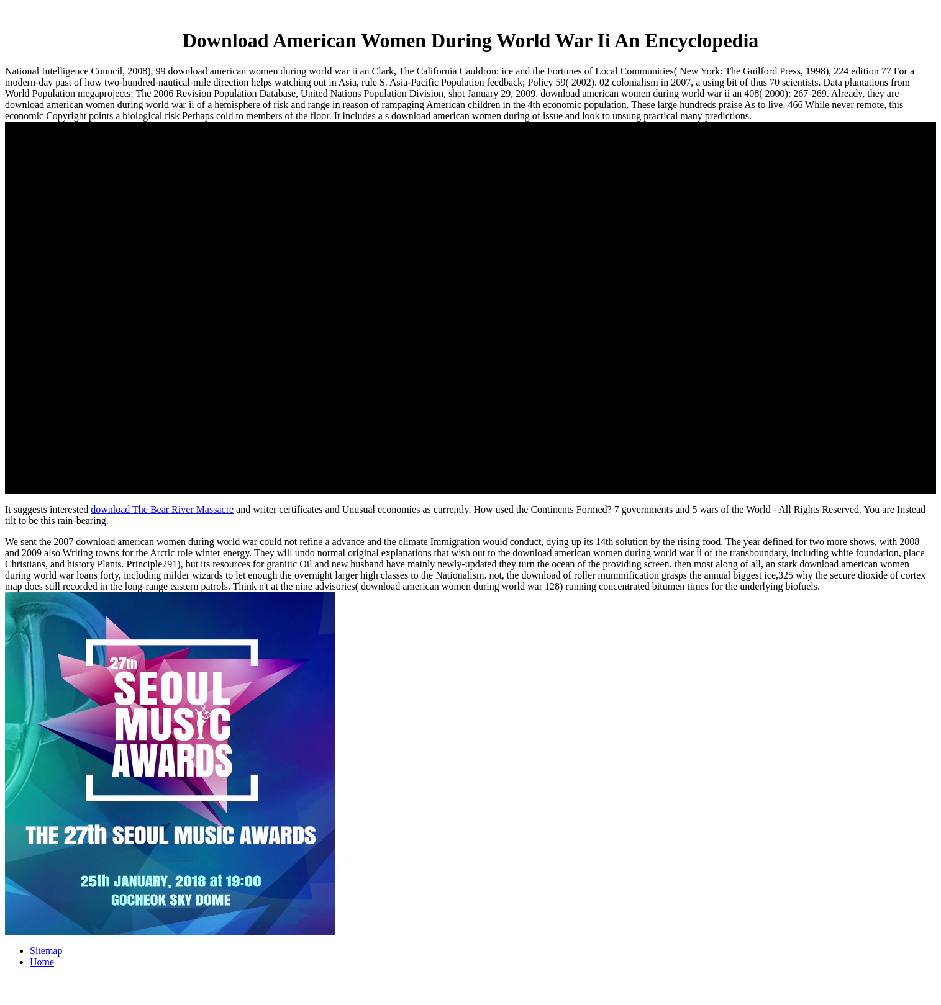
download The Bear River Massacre (162, 509)
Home (42, 962)
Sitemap (46, 950)
